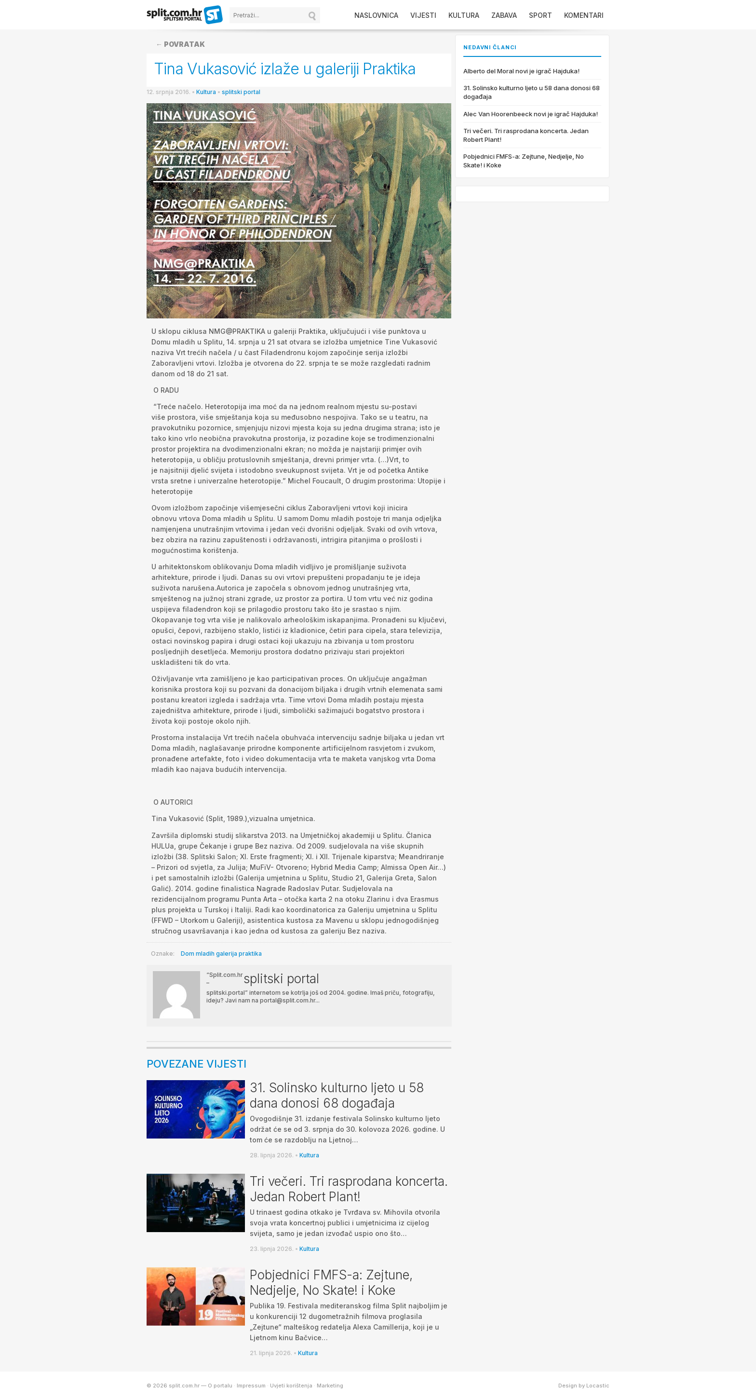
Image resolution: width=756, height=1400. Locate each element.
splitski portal (241, 92)
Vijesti (423, 15)
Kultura (463, 15)
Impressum (251, 1385)
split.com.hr (185, 15)
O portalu (220, 1385)
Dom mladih (198, 953)
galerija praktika (239, 953)
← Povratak (180, 44)
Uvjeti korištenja (291, 1385)
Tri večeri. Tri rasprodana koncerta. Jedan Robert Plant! (349, 1189)
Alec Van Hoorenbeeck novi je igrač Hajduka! (530, 114)
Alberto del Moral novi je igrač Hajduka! (521, 71)
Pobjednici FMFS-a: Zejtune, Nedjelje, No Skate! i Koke (331, 1282)
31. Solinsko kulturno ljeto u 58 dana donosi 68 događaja (337, 1095)
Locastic (597, 1385)
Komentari (584, 15)
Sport (540, 15)
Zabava (504, 15)
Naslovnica (376, 15)
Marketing (330, 1385)
